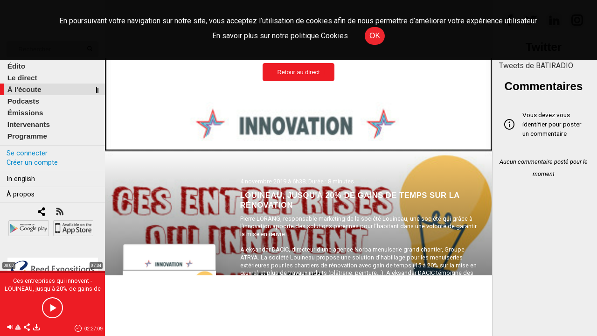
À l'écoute (24, 89)
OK (374, 36)
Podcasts (23, 101)
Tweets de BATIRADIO (536, 65)
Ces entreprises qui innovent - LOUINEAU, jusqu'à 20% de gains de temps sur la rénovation (53, 288)
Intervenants (28, 124)
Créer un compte (32, 163)
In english (21, 179)
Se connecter (27, 153)
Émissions (25, 113)
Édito (16, 66)
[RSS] (59, 212)
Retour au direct (298, 72)
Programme (27, 136)
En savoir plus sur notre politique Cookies (280, 35)
